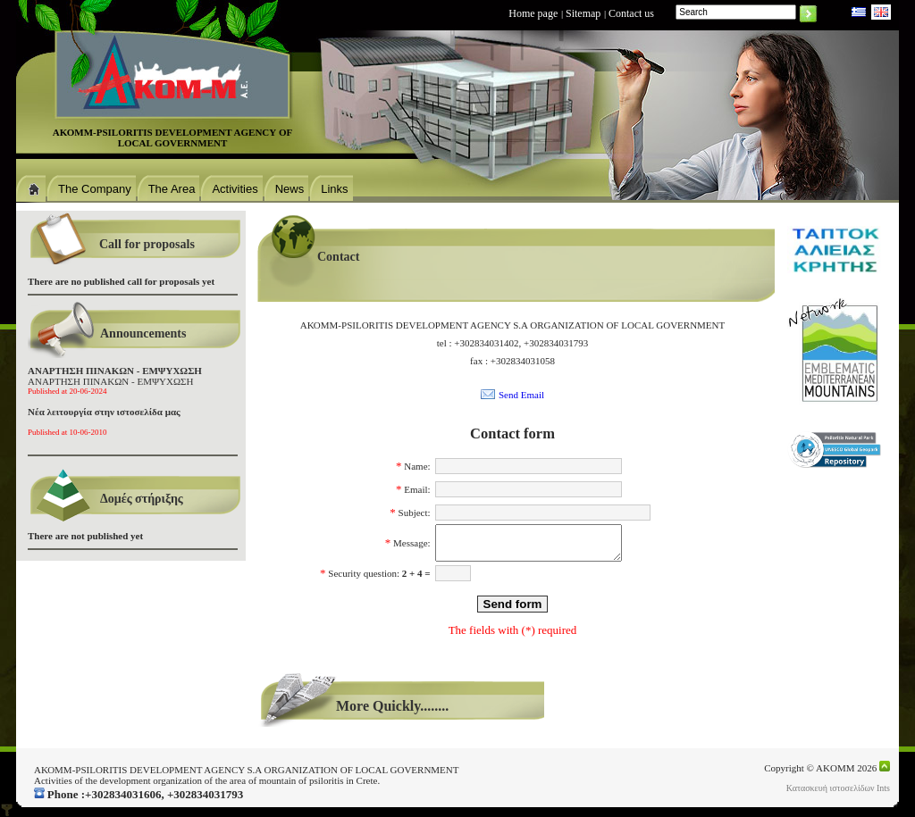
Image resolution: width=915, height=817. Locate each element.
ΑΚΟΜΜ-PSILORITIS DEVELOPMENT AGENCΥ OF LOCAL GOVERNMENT (173, 137)
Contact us (631, 13)
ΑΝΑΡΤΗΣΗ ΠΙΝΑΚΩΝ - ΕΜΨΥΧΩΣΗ (115, 380)
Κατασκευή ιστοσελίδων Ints (838, 788)
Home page (533, 13)
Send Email (521, 394)
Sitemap (583, 13)
